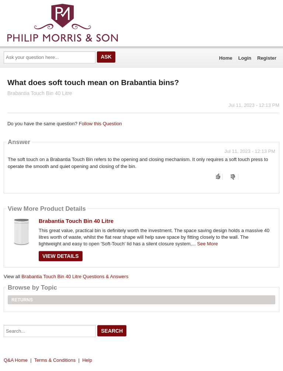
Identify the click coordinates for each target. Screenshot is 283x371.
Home (225, 58)
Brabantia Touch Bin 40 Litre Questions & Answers (74, 276)
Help (87, 360)
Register (266, 58)
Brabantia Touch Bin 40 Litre (76, 221)
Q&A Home (16, 360)
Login (244, 58)
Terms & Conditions (55, 360)
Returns (22, 299)
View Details (60, 256)
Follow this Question (100, 123)
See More (207, 243)
